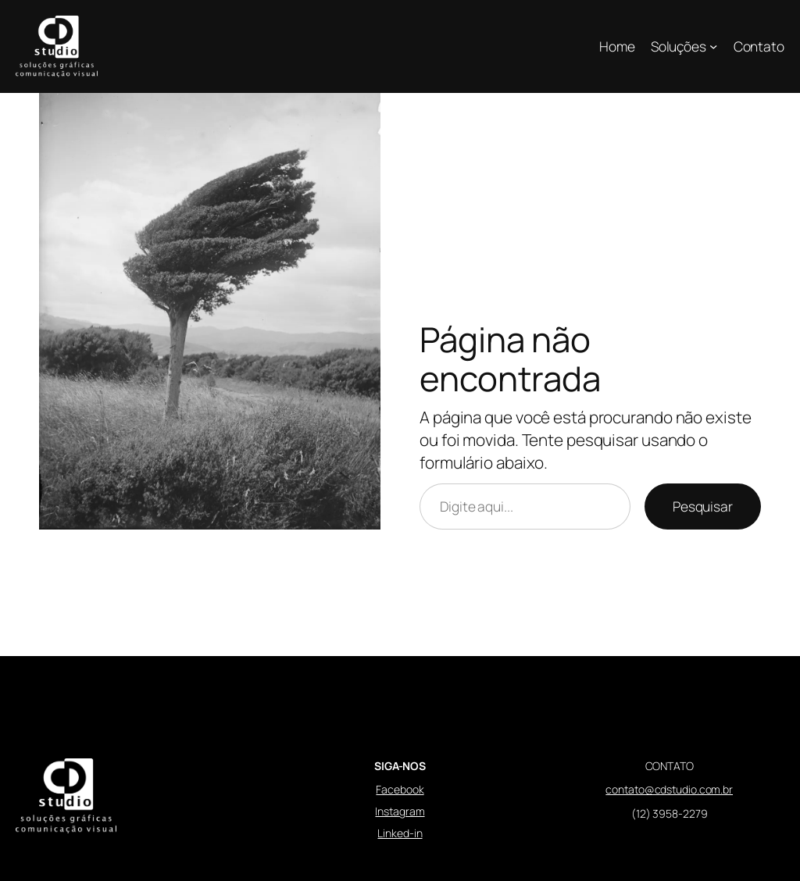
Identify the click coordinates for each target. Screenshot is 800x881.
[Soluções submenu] (713, 46)
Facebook (399, 789)
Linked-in (399, 833)
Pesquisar (703, 506)
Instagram (399, 811)
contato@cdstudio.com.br (669, 789)
